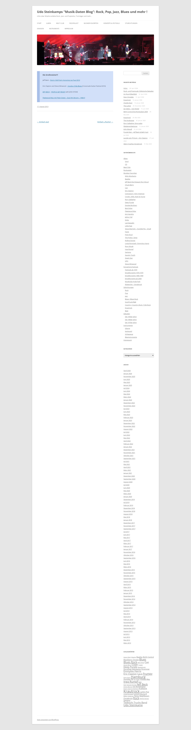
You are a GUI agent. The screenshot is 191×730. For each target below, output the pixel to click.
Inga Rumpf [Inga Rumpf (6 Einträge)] (131, 682)
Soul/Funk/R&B (130, 302)
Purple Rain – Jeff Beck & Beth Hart (136, 132)
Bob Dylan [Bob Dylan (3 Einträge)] (141, 662)
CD (126, 164)
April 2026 (127, 371)
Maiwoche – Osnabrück (133, 284)
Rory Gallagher (130, 199)
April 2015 (127, 584)
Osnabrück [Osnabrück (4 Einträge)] (128, 698)
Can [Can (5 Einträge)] (147, 662)
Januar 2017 (128, 549)
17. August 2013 (42, 106)
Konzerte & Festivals (112, 23)
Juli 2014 (126, 611)
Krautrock (127, 100)
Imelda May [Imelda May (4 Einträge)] (145, 679)
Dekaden (40, 29)
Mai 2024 (127, 394)
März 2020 (127, 494)
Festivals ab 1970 (131, 270)
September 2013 (129, 628)
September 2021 (129, 458)
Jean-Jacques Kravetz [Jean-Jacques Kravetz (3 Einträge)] (130, 685)
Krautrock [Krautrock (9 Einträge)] (132, 691)
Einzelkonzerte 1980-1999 (134, 276)
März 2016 (127, 567)
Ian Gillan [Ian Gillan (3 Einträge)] (137, 679)
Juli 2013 (126, 634)
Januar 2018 (128, 520)
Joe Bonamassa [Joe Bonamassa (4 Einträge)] (139, 686)
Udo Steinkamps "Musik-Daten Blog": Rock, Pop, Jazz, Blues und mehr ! (92, 12)
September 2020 (129, 479)
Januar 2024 (128, 400)
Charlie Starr (128, 103)
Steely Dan (129, 258)
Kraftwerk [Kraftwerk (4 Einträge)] (143, 688)
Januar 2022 (128, 447)
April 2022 (127, 441)
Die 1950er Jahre (131, 317)
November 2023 (129, 406)
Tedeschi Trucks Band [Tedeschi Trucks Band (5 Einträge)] (135, 702)
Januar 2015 (128, 593)
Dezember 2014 (129, 596)
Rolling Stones (130, 240)
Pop (126, 293)
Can (126, 188)
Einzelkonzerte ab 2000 (133, 279)
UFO (126, 261)
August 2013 (128, 631)
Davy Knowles (129, 97)
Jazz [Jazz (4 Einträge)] (140, 682)
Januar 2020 (128, 496)
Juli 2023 (126, 409)
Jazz (126, 296)
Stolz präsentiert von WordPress (48, 720)
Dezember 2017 (129, 523)
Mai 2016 (127, 564)
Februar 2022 (128, 444)
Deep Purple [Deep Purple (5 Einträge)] (130, 666)
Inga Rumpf (129, 249)
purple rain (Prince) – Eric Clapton (136, 138)
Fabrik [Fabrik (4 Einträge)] (139, 674)
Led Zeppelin (129, 223)
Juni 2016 (127, 561)
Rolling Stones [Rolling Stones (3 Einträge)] (144, 698)
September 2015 (129, 578)
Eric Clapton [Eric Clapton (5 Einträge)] (130, 673)
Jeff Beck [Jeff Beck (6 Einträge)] (142, 684)
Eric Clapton (129, 191)
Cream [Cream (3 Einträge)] (140, 665)
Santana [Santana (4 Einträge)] (127, 700)
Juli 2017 (126, 532)
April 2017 (127, 540)
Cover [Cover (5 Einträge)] (135, 664)
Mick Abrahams (130, 176)
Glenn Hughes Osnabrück (133, 144)
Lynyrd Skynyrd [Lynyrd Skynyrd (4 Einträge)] (140, 694)
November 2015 (129, 573)
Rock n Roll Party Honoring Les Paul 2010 (65, 80)
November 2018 (129, 511)
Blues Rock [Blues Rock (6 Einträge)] (130, 662)
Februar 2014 (128, 619)
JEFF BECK (46, 92)
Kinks (127, 220)
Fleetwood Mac (130, 211)
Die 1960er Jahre (131, 320)
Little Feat (128, 226)
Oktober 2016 (128, 555)
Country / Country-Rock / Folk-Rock (138, 305)
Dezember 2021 (129, 450)
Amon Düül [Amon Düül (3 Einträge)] (127, 657)
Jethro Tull (128, 217)
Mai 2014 (127, 614)
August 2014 (128, 608)
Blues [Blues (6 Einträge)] (142, 659)
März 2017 (127, 543)
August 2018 (128, 514)
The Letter (127, 106)
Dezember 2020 (129, 476)
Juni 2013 (127, 637)
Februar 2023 (128, 417)
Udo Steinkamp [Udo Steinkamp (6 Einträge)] (133, 705)
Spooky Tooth (130, 255)
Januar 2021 (128, 473)
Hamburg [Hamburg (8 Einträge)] (138, 676)
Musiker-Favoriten (91, 23)
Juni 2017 (127, 535)
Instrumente (54, 29)
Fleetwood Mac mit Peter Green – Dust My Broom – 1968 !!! (64, 98)
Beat (126, 311)
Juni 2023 (127, 412)
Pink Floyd (129, 235)
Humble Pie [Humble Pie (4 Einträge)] (128, 679)
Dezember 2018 (129, 508)
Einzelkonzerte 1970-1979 (134, 273)
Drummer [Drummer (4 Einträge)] (145, 669)
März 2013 (127, 643)
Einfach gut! (43, 122)
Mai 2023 (127, 414)
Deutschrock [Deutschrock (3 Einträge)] (142, 667)
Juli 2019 (126, 502)
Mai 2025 (127, 382)
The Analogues (129, 120)
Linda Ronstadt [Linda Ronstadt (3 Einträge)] (128, 694)
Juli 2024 (126, 388)
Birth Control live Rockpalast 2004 (136, 112)
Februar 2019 (128, 505)
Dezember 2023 (129, 403)
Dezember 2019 (129, 499)
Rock (127, 290)
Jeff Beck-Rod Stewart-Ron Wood (137, 182)
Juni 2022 (127, 435)
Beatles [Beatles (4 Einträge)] (139, 657)
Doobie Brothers (131, 205)
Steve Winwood (130, 264)
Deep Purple (129, 202)
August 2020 (128, 482)
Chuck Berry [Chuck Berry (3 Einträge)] (127, 665)
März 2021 (127, 470)
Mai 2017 (127, 537)
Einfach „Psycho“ (105, 122)
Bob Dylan (128, 208)
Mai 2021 (127, 464)
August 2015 (128, 581)
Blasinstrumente (131, 337)
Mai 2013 (127, 640)
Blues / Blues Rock (131, 299)
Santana (128, 252)
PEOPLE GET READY (58, 92)
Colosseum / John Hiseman (134, 194)
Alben (48, 23)
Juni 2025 (127, 379)
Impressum (69, 29)
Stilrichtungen (131, 23)
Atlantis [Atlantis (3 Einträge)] (133, 657)
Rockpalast (73, 23)
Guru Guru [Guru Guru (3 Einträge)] (127, 677)
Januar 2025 (128, 385)
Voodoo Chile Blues (74, 86)
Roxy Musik (129, 246)
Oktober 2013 (128, 625)
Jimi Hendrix (129, 214)
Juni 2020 (127, 488)
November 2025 (129, 376)
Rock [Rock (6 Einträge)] (136, 698)
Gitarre (127, 328)
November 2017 (129, 526)
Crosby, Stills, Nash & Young (135, 196)
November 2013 (129, 622)
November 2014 (129, 599)
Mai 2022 (127, 438)
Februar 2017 (128, 546)
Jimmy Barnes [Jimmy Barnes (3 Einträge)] (128, 687)
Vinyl (127, 161)
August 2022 (128, 429)
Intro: (126, 88)
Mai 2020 (127, 491)
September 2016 (129, 558)
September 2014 (129, 605)
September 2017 (129, 529)
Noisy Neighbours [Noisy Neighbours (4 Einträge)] (141, 696)
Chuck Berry (129, 185)
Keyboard (128, 331)
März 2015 (127, 587)
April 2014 (127, 617)
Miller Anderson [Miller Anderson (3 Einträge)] (129, 696)
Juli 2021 (126, 461)
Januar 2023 (128, 420)
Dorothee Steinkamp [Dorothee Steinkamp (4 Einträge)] (132, 669)
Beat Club (60, 23)
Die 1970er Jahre (131, 322)
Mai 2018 (127, 517)
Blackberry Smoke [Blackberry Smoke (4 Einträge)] (131, 659)
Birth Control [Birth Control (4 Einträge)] (148, 657)
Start (39, 23)
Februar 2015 (128, 590)
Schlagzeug (129, 334)
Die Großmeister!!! (50, 75)
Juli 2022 (126, 432)
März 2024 (127, 397)
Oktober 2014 (128, 602)
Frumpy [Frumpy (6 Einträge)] (147, 674)
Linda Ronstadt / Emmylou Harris (137, 243)
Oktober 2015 (128, 576)
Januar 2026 (128, 373)
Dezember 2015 (129, 570)
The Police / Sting (131, 237)
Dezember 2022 (129, 423)
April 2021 (127, 467)
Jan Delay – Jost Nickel (131, 109)
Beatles (127, 179)
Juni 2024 (127, 391)
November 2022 (129, 426)
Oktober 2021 (128, 455)
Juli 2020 (126, 485)
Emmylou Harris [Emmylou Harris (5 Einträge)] (132, 671)
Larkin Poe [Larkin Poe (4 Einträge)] (144, 692)
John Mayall (128, 129)
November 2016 (129, 552)
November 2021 (129, 453)
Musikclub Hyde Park (132, 281)
